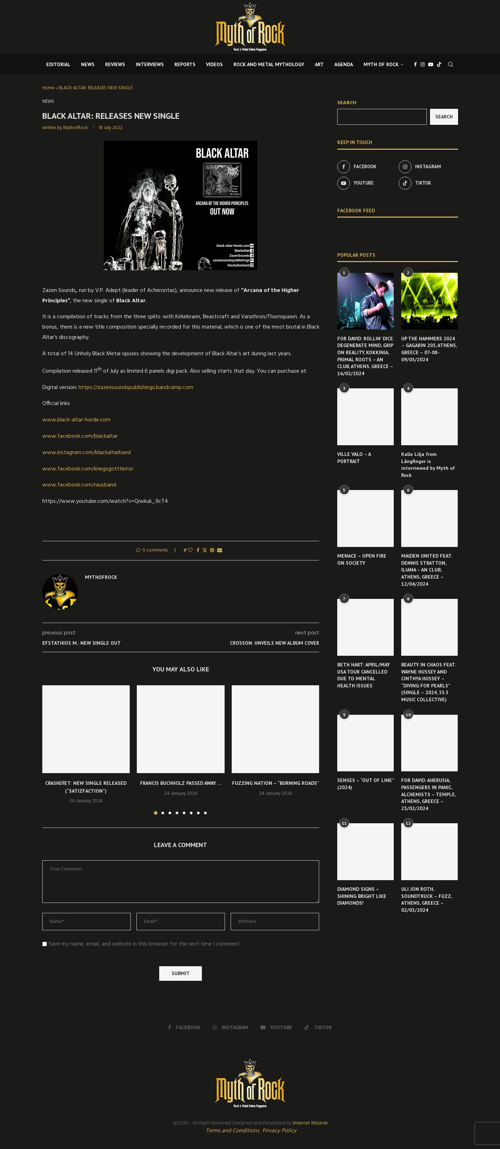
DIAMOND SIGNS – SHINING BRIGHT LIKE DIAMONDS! (361, 896)
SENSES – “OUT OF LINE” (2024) (365, 784)
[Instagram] (422, 64)
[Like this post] (190, 551)
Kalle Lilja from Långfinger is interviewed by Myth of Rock (428, 464)
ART (319, 64)
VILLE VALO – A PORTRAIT (354, 457)
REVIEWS (115, 64)
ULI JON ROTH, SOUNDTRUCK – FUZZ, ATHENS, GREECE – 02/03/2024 (426, 899)
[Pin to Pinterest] (212, 551)
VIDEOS (214, 64)
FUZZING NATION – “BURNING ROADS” (275, 783)
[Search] (450, 64)
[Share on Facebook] (198, 551)
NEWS (88, 64)
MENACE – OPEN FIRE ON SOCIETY (361, 559)
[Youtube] (430, 64)
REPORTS (184, 64)
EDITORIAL (58, 64)
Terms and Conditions (232, 1130)
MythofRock (75, 128)
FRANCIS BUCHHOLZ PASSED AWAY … (180, 783)
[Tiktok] (439, 64)
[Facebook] (415, 64)
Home (48, 88)
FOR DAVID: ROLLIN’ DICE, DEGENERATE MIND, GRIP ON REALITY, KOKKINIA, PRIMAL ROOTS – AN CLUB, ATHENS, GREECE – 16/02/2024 (365, 356)
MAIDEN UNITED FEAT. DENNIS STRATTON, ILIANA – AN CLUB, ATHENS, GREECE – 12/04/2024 (426, 570)
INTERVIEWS (150, 64)
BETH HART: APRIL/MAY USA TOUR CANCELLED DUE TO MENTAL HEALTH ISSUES (363, 675)
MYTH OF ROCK (381, 64)
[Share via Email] (219, 551)
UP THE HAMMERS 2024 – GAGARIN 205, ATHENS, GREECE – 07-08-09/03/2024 (429, 349)
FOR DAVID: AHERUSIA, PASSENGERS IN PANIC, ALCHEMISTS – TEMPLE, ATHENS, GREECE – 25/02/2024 (428, 794)
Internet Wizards (310, 1123)
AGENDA (343, 64)
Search (346, 103)
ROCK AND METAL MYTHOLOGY (268, 64)
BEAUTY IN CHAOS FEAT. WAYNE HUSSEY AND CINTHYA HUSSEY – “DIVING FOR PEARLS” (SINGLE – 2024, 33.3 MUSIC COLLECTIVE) (428, 682)
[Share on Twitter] (204, 551)
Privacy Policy (279, 1130)
